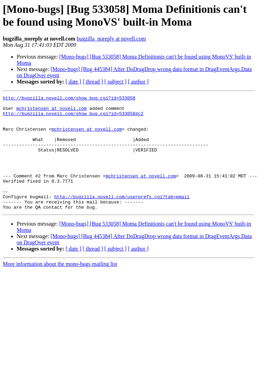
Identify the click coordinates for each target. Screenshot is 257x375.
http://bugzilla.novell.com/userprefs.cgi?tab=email (121, 217)
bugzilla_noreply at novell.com (111, 39)
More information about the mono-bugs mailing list (60, 287)
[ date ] (73, 82)
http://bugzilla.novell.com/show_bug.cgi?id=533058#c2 (73, 117)
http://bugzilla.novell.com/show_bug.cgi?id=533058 (69, 99)
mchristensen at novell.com (51, 111)
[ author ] (138, 82)
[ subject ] (115, 82)
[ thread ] (93, 82)
